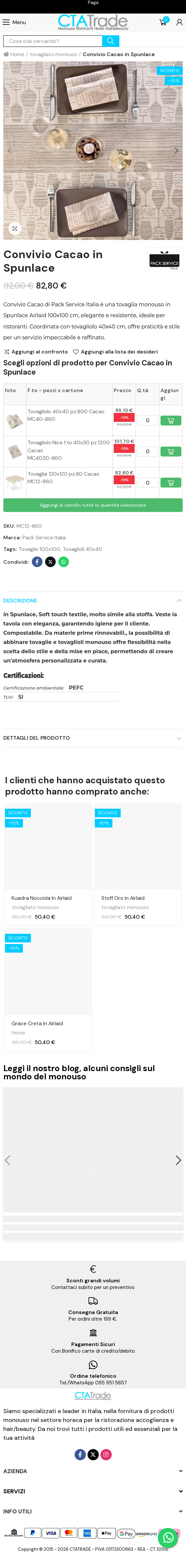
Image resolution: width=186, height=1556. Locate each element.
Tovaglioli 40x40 (82, 549)
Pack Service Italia (44, 537)
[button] (10, 151)
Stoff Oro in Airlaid (123, 898)
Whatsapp (64, 562)
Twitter (50, 562)
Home (18, 1032)
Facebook (37, 562)
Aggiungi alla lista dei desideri (119, 352)
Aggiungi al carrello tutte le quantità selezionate (93, 505)
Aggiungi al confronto (40, 352)
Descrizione (20, 600)
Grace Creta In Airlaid (37, 1023)
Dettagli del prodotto (36, 737)
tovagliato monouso (35, 907)
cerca (110, 41)
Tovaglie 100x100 (39, 549)
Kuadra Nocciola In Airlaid (42, 898)
